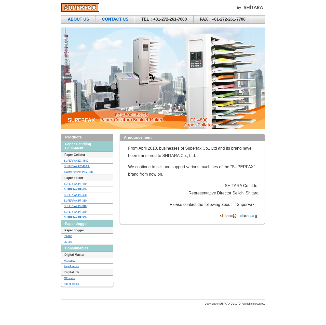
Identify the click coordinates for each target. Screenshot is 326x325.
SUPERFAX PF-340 (75, 206)
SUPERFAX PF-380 (75, 217)
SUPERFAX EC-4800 (76, 160)
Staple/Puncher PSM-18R (78, 172)
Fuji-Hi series (71, 266)
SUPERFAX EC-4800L (77, 166)
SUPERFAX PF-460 (75, 183)
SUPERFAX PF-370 (75, 211)
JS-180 (68, 236)
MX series (69, 260)
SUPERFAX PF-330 (75, 200)
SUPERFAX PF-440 (75, 189)
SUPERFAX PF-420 (75, 195)
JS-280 (68, 242)
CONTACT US (115, 19)
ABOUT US (78, 19)
